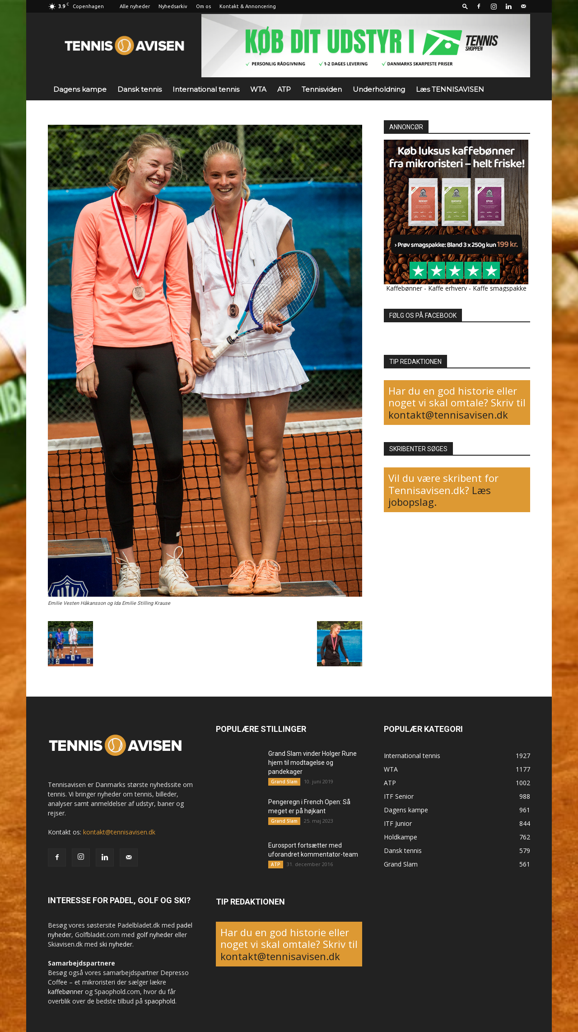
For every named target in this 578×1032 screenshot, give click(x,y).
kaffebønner (65, 991)
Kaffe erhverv (447, 288)
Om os (203, 6)
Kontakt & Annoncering (247, 6)
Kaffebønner (404, 288)
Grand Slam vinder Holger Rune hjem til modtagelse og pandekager (312, 762)
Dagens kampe (80, 89)
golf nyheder (154, 934)
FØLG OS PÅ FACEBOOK (423, 315)
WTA (258, 89)
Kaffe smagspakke (500, 288)
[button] (465, 6)
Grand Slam (284, 781)
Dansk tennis (139, 89)
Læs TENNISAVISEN (450, 89)
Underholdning (379, 89)
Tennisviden (322, 89)
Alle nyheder (135, 6)
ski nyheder (115, 944)
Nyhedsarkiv (172, 6)
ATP (284, 89)
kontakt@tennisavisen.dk (448, 414)
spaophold (159, 1001)
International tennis (205, 89)
